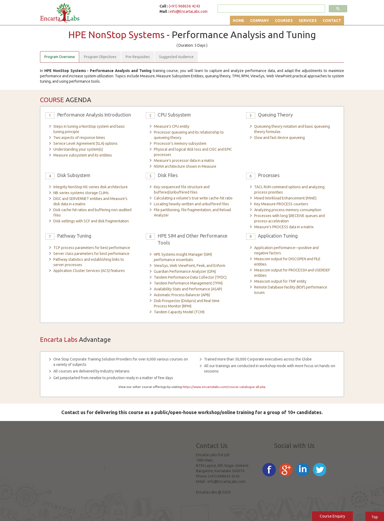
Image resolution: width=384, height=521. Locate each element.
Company (259, 20)
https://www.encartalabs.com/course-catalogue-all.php (224, 386)
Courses (284, 20)
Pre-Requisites (138, 57)
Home (238, 20)
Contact (332, 20)
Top (374, 517)
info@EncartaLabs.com (188, 11)
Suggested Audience (176, 57)
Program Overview (59, 57)
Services (308, 20)
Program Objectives (100, 57)
